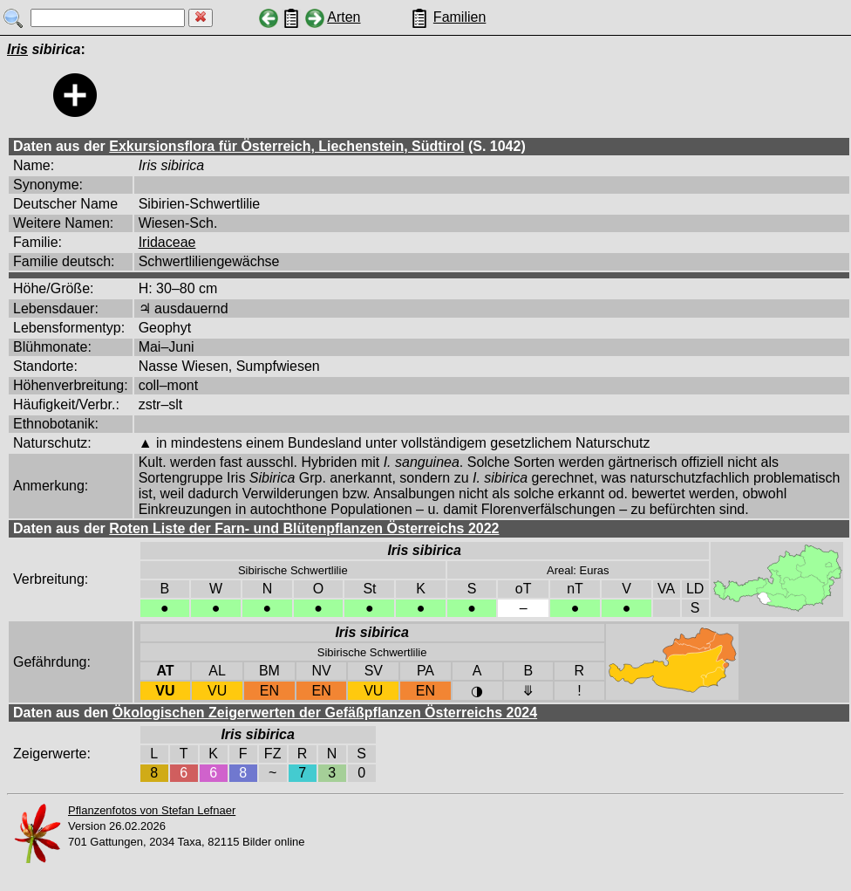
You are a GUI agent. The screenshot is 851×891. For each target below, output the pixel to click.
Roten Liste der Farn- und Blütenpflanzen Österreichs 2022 (304, 528)
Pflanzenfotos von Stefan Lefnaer (151, 810)
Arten (343, 17)
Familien (459, 17)
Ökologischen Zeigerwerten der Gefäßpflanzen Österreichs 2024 (324, 712)
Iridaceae (167, 242)
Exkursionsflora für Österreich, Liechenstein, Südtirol (286, 146)
